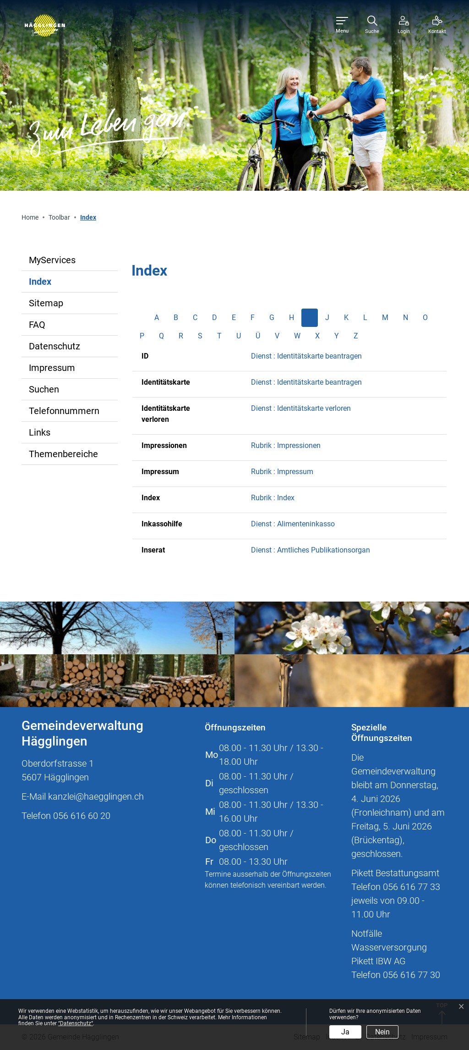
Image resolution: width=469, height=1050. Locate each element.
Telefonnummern (64, 410)
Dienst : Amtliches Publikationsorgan (310, 550)
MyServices (52, 259)
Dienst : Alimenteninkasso (293, 523)
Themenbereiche (63, 453)
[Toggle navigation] (342, 25)
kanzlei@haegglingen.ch (96, 796)
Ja (345, 1032)
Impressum (52, 367)
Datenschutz (54, 346)
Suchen (44, 389)
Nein (382, 1032)
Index (58, 284)
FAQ (37, 324)
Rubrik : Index (272, 497)
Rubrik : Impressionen (286, 445)
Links (39, 432)
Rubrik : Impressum (282, 471)
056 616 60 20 (81, 815)
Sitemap (46, 303)
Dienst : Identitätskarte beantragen (306, 356)
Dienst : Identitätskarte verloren (301, 408)
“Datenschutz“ (75, 1023)
